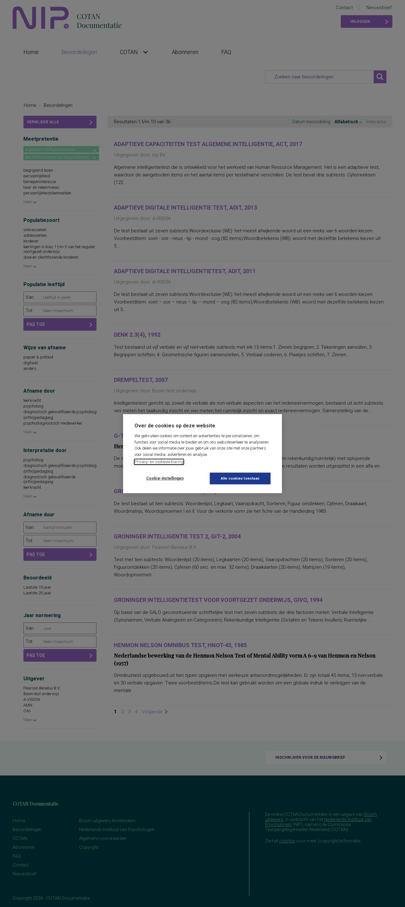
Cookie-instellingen (165, 478)
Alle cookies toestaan (240, 478)
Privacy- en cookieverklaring (159, 461)
